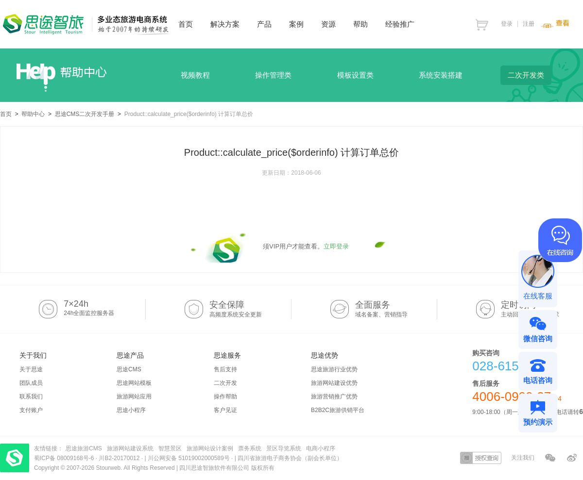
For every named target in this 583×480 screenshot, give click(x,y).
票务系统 (249, 448)
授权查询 (480, 458)
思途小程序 (131, 410)
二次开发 (225, 383)
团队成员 (31, 383)
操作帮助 (225, 396)
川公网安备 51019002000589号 (189, 458)
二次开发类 (526, 75)
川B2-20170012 (120, 458)
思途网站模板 (134, 383)
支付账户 (31, 410)
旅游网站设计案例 (210, 448)
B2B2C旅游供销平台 (337, 410)
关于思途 (31, 369)
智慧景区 (170, 448)
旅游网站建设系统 (130, 448)
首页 (6, 114)
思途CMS (129, 369)
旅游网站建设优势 (334, 383)
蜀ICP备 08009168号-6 (65, 458)
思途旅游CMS (84, 448)
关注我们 (522, 457)
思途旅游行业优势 (334, 369)
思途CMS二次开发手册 (85, 114)
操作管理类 (273, 75)
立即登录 (336, 246)
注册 (528, 23)
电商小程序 (320, 448)
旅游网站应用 (134, 396)
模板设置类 (355, 75)
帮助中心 (33, 114)
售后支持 (225, 369)
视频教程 (195, 75)
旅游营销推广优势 (334, 396)
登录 (507, 23)
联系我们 (31, 396)
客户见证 (225, 410)
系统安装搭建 (441, 75)
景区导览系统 (283, 448)
